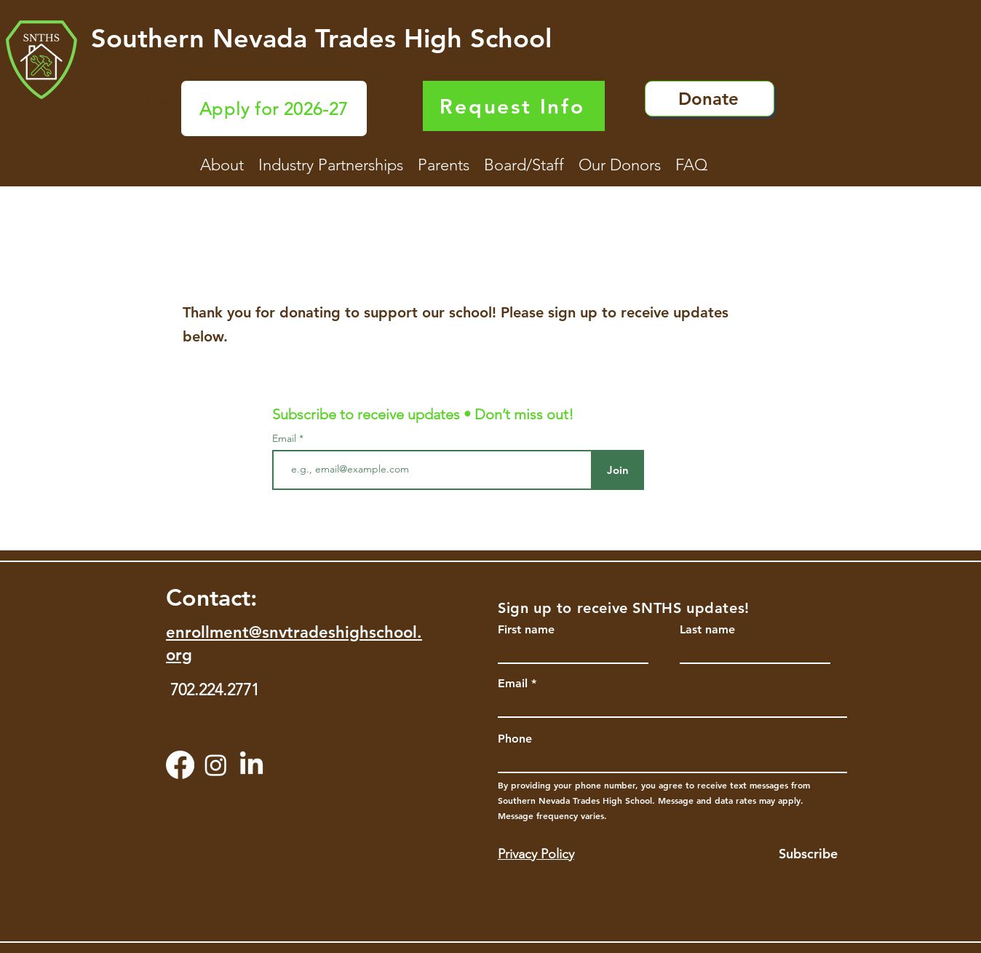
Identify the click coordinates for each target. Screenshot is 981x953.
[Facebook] (180, 765)
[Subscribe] (797, 854)
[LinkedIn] (251, 765)
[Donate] (709, 98)
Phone (515, 739)
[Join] (617, 470)
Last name (707, 630)
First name (526, 630)
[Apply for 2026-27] (274, 108)
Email (285, 438)
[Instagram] (216, 765)
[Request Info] (514, 106)
